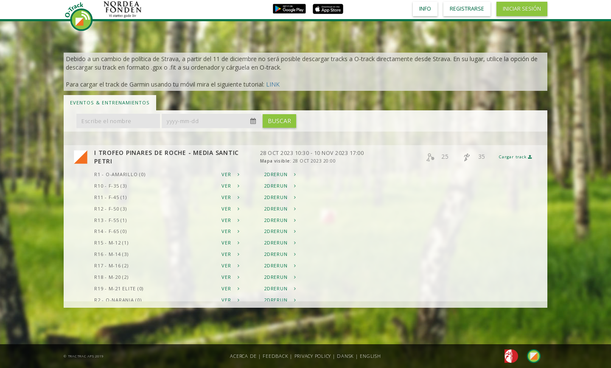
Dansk (345, 356)
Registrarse (467, 8)
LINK (273, 84)
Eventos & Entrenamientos (110, 102)
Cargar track (515, 157)
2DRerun (280, 174)
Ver (230, 174)
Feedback (275, 356)
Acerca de (243, 356)
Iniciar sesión (522, 8)
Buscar (279, 121)
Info (425, 8)
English (370, 356)
